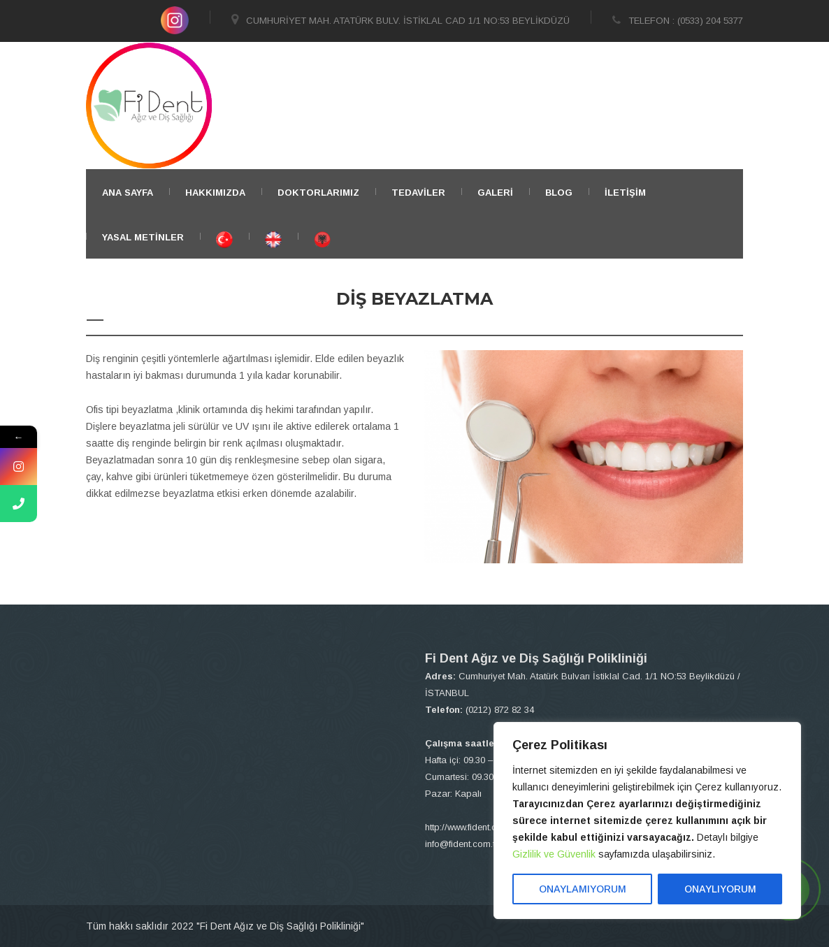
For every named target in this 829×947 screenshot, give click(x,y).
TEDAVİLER (418, 192)
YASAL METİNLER (143, 237)
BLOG (558, 192)
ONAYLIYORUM (720, 889)
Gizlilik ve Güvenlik (554, 854)
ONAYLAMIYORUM (582, 889)
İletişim (625, 192)
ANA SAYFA (127, 192)
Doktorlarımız (318, 192)
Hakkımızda (215, 192)
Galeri (495, 192)
